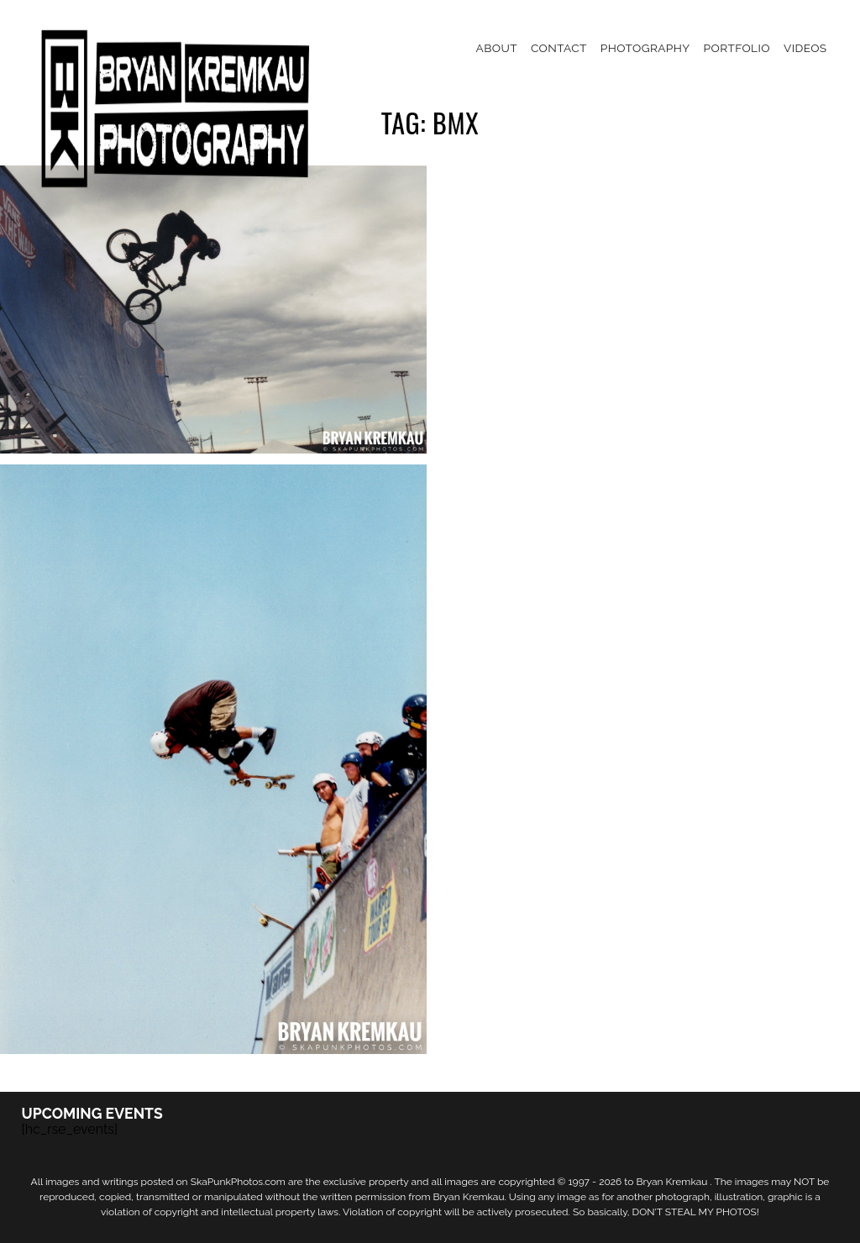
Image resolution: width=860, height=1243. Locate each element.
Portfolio (737, 48)
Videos (805, 48)
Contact (559, 48)
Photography (645, 48)
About (496, 48)
